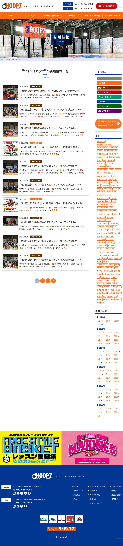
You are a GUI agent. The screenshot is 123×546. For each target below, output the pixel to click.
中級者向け (106, 261)
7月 (115, 336)
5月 (107, 339)
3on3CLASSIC (101, 176)
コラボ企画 (100, 227)
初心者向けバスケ (102, 147)
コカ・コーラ (101, 220)
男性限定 (110, 296)
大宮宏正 (113, 277)
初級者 (117, 264)
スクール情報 (103, 106)
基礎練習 (99, 151)
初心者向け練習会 (102, 170)
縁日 (98, 302)
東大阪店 (111, 293)
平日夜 (113, 287)
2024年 (99, 173)
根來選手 (118, 293)
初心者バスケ (101, 141)
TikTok (108, 201)
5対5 (115, 179)
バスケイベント (101, 246)
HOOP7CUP (116, 189)
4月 (99, 320)
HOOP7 (99, 189)
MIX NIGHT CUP (111, 192)
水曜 (107, 157)
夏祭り (118, 274)
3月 (107, 320)
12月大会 (118, 170)
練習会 (99, 160)
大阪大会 (99, 280)
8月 (107, 336)
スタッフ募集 (109, 236)
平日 (98, 154)
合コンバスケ (109, 268)
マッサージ (100, 252)
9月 (99, 336)
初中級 (111, 264)
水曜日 (109, 166)
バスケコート (111, 163)
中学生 (111, 258)
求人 (104, 296)
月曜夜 (99, 293)
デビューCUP (101, 239)
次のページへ (53, 280)
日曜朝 (118, 290)
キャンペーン (101, 217)
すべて (100, 78)
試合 (103, 302)
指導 (98, 290)
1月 (99, 324)
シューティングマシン (114, 230)
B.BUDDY (105, 182)
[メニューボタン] (120, 6)
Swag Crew (100, 201)
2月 (115, 320)
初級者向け (100, 268)
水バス (99, 296)
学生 (112, 280)
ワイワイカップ (109, 252)
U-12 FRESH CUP (102, 204)
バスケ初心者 (113, 147)
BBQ (98, 185)
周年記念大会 (108, 271)
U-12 (113, 201)
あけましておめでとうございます (106, 211)
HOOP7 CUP (107, 189)
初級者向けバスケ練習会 (104, 144)
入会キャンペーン (102, 264)
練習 (112, 299)
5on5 (110, 179)
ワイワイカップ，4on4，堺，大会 (107, 255)
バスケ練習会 (101, 166)
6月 (99, 339)
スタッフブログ (104, 111)
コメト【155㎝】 (102, 223)
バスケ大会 (111, 246)
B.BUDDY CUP (114, 182)
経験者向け (106, 299)
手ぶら (119, 287)
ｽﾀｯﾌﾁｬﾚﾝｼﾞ (100, 236)
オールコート (108, 214)
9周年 (99, 182)
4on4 (113, 176)
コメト (109, 220)
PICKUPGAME (108, 195)
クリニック (110, 217)
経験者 (99, 299)
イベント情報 (103, 92)
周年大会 (99, 271)
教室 (103, 290)
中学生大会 (117, 258)
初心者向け (100, 157)
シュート (99, 233)
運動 (104, 160)
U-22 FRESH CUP (102, 208)
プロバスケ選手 (109, 249)
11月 (107, 332)
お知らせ (101, 101)
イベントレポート (105, 97)
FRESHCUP (114, 185)
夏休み (112, 274)
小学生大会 (106, 287)
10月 (116, 332)
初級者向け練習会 (115, 157)
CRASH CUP (105, 185)
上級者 (105, 258)
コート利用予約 (108, 6)
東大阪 (105, 293)
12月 (99, 332)
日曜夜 (112, 290)
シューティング (101, 230)
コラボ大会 (109, 227)
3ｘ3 (108, 176)
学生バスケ (100, 283)
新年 (107, 290)
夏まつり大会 (101, 163)
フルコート (100, 249)
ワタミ (99, 258)
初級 (110, 154)
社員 (115, 296)
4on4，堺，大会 (102, 179)
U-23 (110, 208)
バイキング (110, 242)
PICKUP (99, 195)
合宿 (116, 268)
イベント (99, 214)
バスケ (117, 242)
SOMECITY (113, 198)
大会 (98, 277)
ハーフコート (101, 242)
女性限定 (106, 280)
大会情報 (101, 83)
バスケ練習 (110, 160)
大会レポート (103, 87)
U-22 (110, 204)
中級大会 (104, 154)
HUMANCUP (101, 192)
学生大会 (108, 283)
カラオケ (116, 214)
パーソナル (110, 239)
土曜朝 (99, 274)
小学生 (99, 287)
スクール (116, 233)
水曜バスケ (116, 154)
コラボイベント (113, 223)
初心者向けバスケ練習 (110, 151)
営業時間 (116, 271)
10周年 (111, 170)
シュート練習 (108, 233)
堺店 (107, 274)
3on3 (116, 173)
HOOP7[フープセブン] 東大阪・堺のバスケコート (30, 6)
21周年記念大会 (108, 173)
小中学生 (115, 283)
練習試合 (118, 299)
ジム (115, 227)
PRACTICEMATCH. (102, 198)
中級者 (99, 261)
